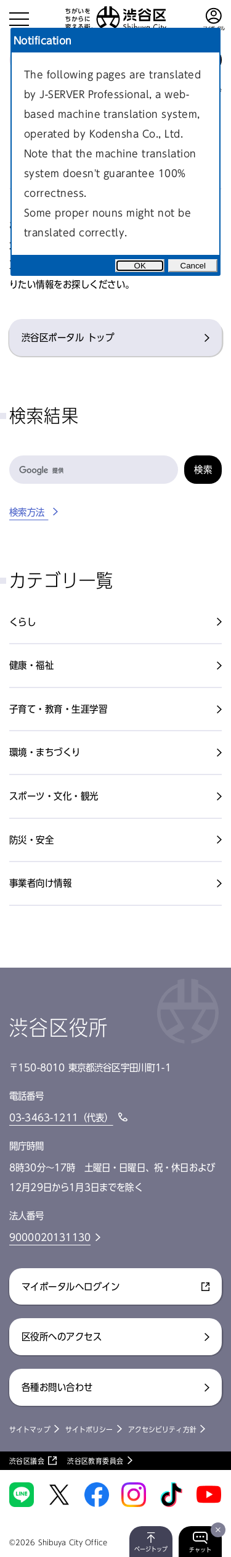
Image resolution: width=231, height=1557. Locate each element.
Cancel (193, 265)
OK (140, 265)
